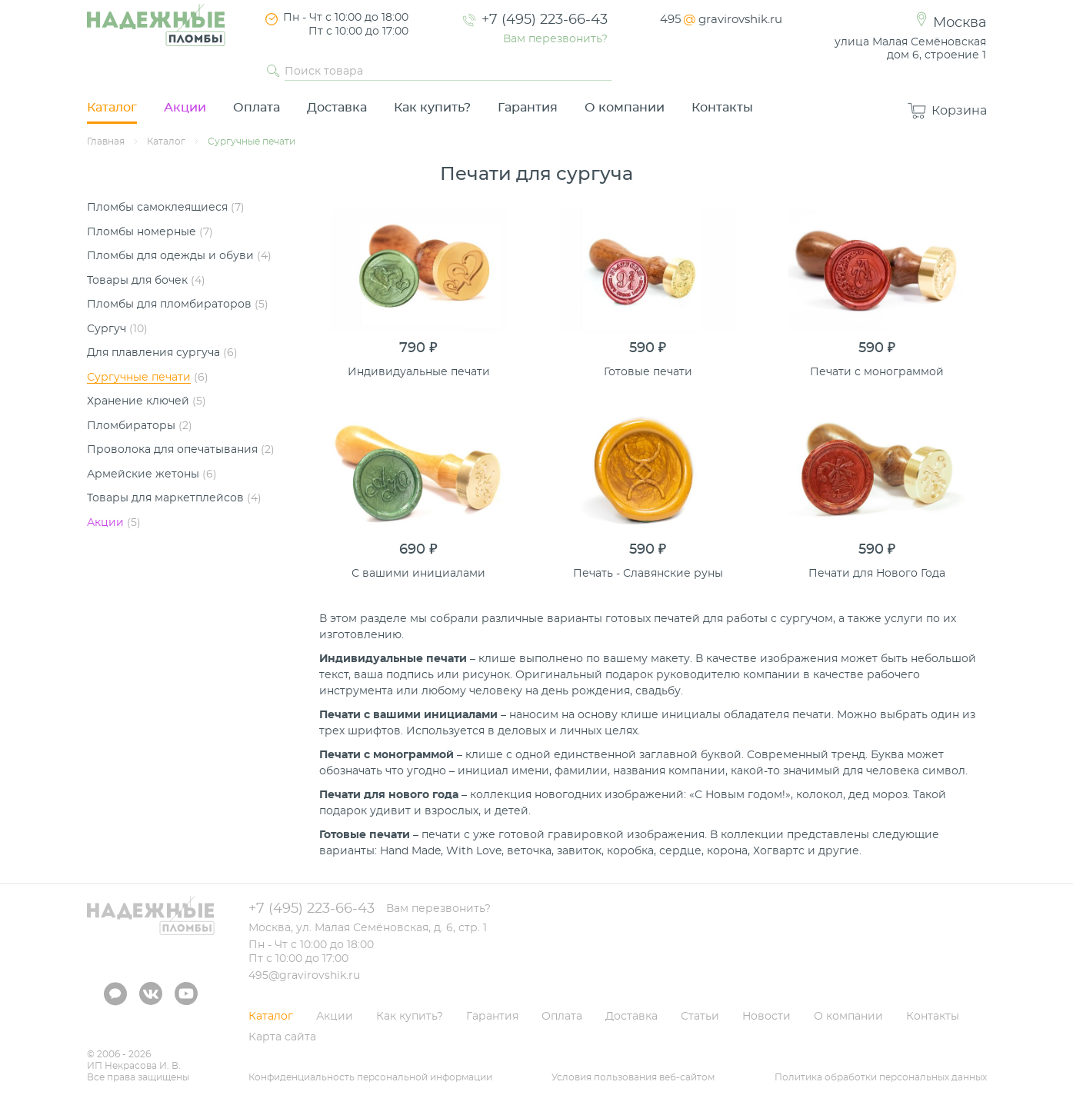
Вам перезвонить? (555, 39)
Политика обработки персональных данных (881, 1077)
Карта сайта (282, 1037)
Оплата (256, 108)
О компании (625, 108)
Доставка (337, 108)
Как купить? (432, 108)
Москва (959, 23)
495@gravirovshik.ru (304, 975)
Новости (766, 1016)
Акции (185, 108)
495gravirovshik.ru (721, 19)
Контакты (722, 108)
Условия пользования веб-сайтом (633, 1077)
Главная (106, 141)
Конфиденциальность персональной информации (370, 1077)
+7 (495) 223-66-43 (545, 20)
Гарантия (528, 108)
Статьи (700, 1016)
